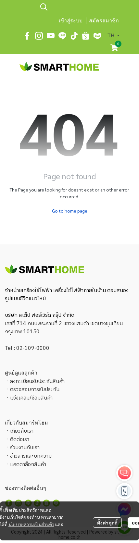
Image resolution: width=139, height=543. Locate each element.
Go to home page (69, 211)
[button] (79, 6)
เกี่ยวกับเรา (21, 431)
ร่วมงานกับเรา (25, 447)
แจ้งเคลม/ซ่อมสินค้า (31, 398)
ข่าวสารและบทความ (31, 456)
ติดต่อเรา (19, 439)
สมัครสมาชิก (104, 20)
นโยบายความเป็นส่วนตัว (31, 524)
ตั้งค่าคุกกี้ (107, 522)
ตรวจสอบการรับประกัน (34, 389)
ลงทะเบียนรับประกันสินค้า (37, 381)
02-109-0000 (32, 348)
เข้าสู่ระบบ (70, 20)
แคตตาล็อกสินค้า (28, 464)
